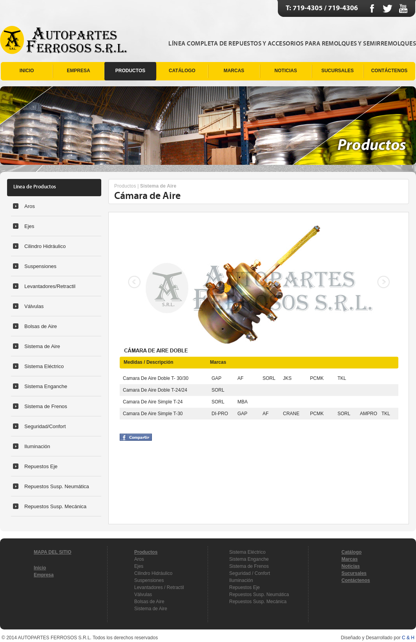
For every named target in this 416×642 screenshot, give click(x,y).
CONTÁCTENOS (389, 70)
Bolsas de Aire (40, 326)
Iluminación (37, 446)
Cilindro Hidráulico (45, 246)
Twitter (387, 8)
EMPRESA (78, 70)
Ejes (29, 226)
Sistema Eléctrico (44, 366)
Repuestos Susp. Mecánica (55, 506)
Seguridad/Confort (45, 426)
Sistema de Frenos (45, 406)
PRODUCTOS (130, 70)
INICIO (27, 70)
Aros (29, 206)
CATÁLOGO (182, 70)
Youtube (403, 8)
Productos (125, 186)
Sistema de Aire (42, 346)
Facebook (372, 8)
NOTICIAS (285, 70)
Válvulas (34, 306)
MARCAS (234, 70)
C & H (408, 637)
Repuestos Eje (41, 466)
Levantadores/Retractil (49, 286)
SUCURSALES (337, 70)
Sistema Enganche (45, 386)
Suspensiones (40, 266)
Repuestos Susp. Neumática (56, 486)
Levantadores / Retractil (159, 587)
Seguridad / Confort (249, 573)
